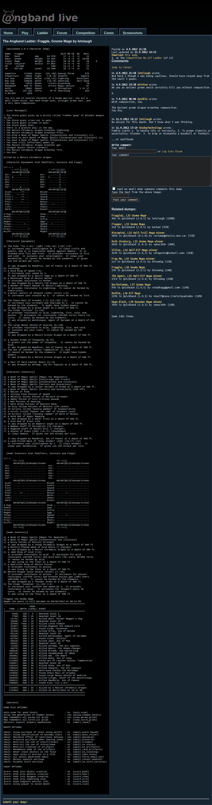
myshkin (143, 98)
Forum (62, 33)
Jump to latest (122, 67)
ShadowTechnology (150, 127)
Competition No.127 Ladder (144, 57)
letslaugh (144, 73)
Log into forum (172, 151)
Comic (109, 33)
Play (25, 33)
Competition (85, 33)
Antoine (143, 84)
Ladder (42, 33)
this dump (125, 54)
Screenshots (133, 33)
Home (8, 33)
